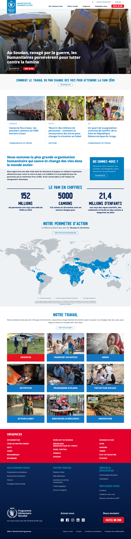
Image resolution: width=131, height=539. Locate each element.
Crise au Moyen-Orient (18, 443)
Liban (9, 451)
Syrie (101, 443)
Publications (103, 479)
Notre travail (73, 6)
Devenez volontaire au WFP (109, 498)
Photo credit (129, 72)
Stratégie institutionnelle (16, 484)
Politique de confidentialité (114, 531)
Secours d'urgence (60, 490)
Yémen (102, 451)
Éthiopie (103, 458)
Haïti (9, 447)
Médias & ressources (104, 2)
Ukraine (103, 447)
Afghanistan (13, 440)
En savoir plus (14, 68)
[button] (128, 264)
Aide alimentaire (59, 476)
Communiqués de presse (108, 475)
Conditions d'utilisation (93, 531)
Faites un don (117, 6)
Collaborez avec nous (107, 494)
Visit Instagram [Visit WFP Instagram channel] (72, 520)
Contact (79, 531)
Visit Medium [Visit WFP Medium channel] (83, 520)
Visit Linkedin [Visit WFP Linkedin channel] (78, 520)
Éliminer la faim (58, 472)
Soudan (57, 457)
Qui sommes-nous (56, 6)
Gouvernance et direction (16, 476)
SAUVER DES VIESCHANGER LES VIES (25, 4)
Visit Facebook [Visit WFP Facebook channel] (67, 520)
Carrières (102, 490)
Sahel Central (60, 449)
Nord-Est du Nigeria (63, 440)
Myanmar (12, 458)
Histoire (10, 480)
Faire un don (29, 69)
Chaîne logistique (59, 486)
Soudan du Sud (106, 440)
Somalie (57, 453)
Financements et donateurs (17, 472)
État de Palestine (107, 454)
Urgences (86, 6)
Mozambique (13, 454)
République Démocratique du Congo (65, 444)
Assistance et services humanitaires (61, 481)
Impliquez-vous (101, 6)
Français (118, 2)
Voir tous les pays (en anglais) (65, 233)
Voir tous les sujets (65, 328)
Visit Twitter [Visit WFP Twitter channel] (62, 520)
